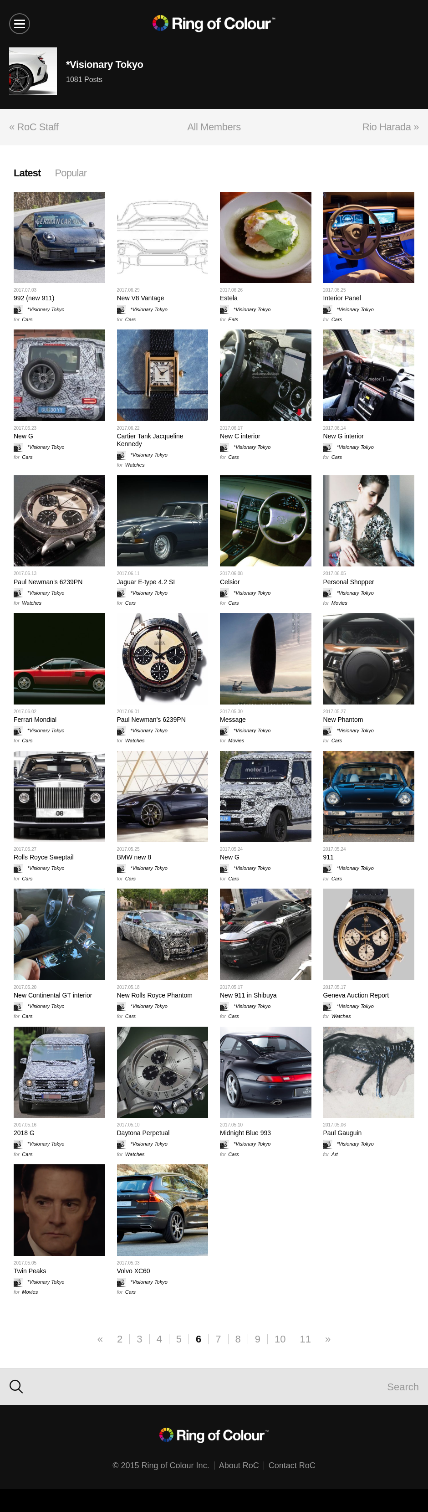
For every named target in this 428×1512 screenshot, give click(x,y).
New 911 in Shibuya (248, 995)
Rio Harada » (390, 127)
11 (305, 1339)
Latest (27, 173)
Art (334, 1154)
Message (233, 719)
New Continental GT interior (53, 995)
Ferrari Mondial (35, 719)
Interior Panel (342, 298)
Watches (135, 465)
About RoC (239, 1465)
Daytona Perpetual (143, 1133)
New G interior (343, 436)
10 (280, 1339)
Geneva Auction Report (356, 995)
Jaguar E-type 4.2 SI (146, 582)
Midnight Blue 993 (245, 1133)
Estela (229, 298)
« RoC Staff (33, 127)
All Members (213, 127)
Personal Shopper (348, 582)
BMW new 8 (134, 857)
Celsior (230, 582)
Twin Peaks (30, 1271)
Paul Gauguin (342, 1133)
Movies (339, 603)
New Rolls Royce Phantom (155, 995)
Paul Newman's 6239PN (48, 582)
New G (23, 436)
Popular (71, 173)
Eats (233, 319)
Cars (27, 319)
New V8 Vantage (140, 298)
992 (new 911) (34, 298)
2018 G (24, 1133)
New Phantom (343, 719)
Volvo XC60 (133, 1271)
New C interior (240, 436)
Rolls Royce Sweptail (44, 857)
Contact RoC (292, 1465)
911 (328, 857)
